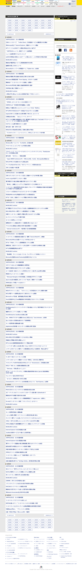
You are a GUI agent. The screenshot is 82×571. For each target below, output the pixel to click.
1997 (16, 30)
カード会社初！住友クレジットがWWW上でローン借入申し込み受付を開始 (26, 271)
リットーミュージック (40, 539)
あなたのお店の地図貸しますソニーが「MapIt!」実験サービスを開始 (24, 279)
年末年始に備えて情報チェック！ (14, 88)
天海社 (62, 539)
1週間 (68, 18)
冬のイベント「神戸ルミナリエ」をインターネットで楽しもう (22, 469)
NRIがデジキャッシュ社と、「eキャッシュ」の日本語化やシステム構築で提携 (26, 290)
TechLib (49, 558)
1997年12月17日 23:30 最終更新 (15, 202)
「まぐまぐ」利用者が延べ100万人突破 (16, 378)
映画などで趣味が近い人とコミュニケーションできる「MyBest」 (23, 108)
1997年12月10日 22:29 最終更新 (15, 331)
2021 (42, 20)
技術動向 (34, 6)
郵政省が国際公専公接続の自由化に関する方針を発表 (20, 76)
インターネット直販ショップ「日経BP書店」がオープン (21, 455)
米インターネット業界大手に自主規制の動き (17, 474)
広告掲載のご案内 (27, 563)
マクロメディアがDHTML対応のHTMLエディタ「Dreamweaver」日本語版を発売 (27, 362)
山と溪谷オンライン (39, 549)
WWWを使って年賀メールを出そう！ (16, 282)
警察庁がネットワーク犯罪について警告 (16, 311)
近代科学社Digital (39, 556)
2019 (10, 23)
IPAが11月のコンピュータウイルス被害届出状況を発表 (20, 389)
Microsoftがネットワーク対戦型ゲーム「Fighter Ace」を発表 (22, 68)
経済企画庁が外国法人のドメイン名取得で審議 (18, 446)
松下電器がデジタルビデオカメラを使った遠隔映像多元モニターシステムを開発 (27, 208)
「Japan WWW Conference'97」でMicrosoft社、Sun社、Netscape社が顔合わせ (27, 159)
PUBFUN (61, 545)
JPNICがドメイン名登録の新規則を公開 (16, 452)
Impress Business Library (24, 543)
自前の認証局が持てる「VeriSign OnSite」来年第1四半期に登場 (23, 461)
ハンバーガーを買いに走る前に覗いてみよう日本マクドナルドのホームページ (26, 346)
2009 (29, 25)
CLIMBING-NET (39, 552)
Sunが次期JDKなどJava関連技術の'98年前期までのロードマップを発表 (25, 299)
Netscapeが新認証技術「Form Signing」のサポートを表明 (21, 79)
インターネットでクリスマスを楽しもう (16, 500)
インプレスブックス (23, 553)
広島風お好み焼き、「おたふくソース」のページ (19, 116)
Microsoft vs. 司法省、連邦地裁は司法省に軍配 (18, 296)
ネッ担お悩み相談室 (11, 550)
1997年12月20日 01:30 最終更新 (15, 137)
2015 (36, 23)
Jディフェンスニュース (53, 541)
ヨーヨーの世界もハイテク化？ (14, 220)
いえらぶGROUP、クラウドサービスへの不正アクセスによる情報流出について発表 (68, 128)
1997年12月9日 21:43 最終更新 (14, 354)
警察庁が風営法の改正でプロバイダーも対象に (18, 268)
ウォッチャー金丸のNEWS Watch (15, 375)
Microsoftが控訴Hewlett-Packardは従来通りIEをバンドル (21, 257)
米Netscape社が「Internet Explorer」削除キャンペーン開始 (22, 45)
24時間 (62, 18)
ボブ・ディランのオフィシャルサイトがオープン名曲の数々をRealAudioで (26, 392)
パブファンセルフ (64, 547)
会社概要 (53, 563)
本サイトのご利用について (10, 563)
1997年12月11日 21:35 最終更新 (15, 304)
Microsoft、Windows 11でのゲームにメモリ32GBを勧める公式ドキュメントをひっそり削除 (65, 102)
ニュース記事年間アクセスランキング (16, 54)
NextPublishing (22, 556)
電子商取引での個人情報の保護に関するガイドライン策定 (21, 181)
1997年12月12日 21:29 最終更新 (15, 287)
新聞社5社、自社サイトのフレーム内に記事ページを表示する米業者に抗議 (25, 245)
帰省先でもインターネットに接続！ (15, 274)
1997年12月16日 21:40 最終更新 (15, 234)
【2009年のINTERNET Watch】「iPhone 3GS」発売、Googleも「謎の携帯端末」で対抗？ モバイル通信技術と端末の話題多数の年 (68, 146)
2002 (29, 27)
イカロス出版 (49, 537)
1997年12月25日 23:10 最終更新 (15, 39)
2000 (42, 27)
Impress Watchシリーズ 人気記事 (66, 173)
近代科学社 (36, 554)
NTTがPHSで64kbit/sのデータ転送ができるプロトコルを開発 (22, 110)
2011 (16, 25)
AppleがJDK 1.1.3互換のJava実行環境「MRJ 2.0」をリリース (22, 113)
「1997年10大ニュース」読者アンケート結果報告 (19, 51)
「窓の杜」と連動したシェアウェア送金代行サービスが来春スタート (24, 184)
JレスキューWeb (51, 545)
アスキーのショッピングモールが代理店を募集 (18, 145)
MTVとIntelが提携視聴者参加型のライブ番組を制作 (19, 343)
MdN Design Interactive (53, 554)
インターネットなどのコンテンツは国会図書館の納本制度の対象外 (23, 506)
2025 (16, 20)
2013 (49, 23)
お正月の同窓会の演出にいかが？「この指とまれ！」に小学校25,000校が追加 (26, 57)
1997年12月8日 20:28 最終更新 (14, 386)
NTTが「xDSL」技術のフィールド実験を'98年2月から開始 (21, 197)
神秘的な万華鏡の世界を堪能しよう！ (16, 340)
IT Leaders (9, 545)
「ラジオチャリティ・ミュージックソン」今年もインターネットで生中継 (25, 132)
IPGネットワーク (63, 549)
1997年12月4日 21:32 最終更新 (14, 409)
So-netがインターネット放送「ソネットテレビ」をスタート (22, 401)
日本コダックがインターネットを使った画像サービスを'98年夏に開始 (24, 175)
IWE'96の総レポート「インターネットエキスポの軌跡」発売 (22, 503)
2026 (10, 20)
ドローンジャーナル (11, 548)
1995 (29, 30)
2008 (36, 25)
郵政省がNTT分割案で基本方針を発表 (16, 395)
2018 (16, 23)
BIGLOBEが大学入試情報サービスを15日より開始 (19, 337)
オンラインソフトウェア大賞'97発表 (15, 217)
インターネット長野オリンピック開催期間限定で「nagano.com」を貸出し (26, 398)
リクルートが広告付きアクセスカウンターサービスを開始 (21, 191)
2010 (23, 25)
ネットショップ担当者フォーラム (26, 541)
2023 (29, 20)
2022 (36, 20)
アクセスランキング (62, 16)
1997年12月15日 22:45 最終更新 (15, 262)
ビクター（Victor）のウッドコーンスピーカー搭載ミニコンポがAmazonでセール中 (68, 83)
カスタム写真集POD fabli (66, 553)
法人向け (42, 6)
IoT (38, 6)
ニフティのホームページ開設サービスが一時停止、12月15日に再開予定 (25, 359)
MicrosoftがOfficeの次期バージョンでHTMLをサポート (20, 239)
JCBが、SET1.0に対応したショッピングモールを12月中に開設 (22, 421)
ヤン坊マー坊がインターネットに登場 (16, 357)
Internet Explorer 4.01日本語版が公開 (16, 429)
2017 (23, 23)
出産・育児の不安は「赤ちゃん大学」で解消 (17, 512)
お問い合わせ (20, 563)
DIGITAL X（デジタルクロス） (25, 548)
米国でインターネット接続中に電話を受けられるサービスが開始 (23, 214)
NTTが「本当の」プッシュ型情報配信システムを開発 (20, 242)
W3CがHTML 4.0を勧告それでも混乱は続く (17, 161)
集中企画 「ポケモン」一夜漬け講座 (16, 156)
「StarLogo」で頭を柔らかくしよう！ (16, 368)
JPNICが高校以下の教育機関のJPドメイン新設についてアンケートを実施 (25, 424)
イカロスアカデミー (52, 548)
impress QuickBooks (65, 543)
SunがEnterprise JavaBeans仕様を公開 (16, 314)
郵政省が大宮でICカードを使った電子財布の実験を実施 (20, 489)
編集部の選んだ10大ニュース (13, 65)
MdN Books (50, 552)
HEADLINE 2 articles (11, 426)
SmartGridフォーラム (23, 539)
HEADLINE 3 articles (11, 59)
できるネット (9, 556)
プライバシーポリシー (45, 563)
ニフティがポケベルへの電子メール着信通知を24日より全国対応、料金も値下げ (27, 349)
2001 (36, 27)
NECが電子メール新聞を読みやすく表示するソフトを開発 (21, 293)
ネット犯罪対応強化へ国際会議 (14, 412)
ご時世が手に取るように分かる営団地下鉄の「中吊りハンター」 (23, 94)
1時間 (57, 18)
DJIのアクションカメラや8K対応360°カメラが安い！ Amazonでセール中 (68, 107)
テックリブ (49, 556)
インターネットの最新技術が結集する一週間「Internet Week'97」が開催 (25, 236)
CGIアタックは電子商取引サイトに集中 (16, 124)
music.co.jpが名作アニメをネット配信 (16, 178)
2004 (16, 27)
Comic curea (63, 541)
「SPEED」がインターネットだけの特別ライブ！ (19, 102)
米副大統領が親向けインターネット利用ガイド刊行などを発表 (22, 449)
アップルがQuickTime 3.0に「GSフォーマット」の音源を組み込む (23, 164)
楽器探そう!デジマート (40, 541)
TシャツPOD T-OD (40, 543)
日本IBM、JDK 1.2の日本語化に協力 (15, 480)
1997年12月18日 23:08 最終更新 (15, 172)
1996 (23, 30)
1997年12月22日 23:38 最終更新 (15, 99)
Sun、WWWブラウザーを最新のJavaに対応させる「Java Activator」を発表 (26, 317)
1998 (10, 30)
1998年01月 (48, 34)
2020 (49, 20)
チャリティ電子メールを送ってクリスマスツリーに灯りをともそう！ (24, 418)
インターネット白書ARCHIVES (13, 558)
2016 (29, 23)
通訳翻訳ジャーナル (52, 543)
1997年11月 (11, 34)
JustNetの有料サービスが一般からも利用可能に (18, 432)
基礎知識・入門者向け (51, 6)
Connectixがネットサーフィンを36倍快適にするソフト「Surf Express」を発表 (27, 381)
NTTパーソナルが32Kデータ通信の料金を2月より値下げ (21, 48)
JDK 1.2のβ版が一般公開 (12, 167)
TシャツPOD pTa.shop (66, 551)
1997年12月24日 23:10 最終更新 (15, 73)
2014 (42, 23)
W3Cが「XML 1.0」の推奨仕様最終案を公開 (17, 365)
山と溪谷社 (36, 548)
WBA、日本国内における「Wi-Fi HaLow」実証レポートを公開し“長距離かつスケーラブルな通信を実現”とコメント (68, 59)
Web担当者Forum (10, 541)
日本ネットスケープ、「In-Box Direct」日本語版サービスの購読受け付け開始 (26, 42)
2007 (42, 25)
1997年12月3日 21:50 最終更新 (14, 437)
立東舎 (37, 545)
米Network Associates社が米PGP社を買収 (17, 492)
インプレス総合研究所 (11, 543)
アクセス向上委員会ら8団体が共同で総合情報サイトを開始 (21, 225)
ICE (60, 537)
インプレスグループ (61, 563)
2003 (23, 27)
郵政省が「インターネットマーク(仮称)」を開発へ (19, 82)
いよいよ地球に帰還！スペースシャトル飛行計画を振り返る (22, 415)
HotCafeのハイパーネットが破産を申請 (16, 486)
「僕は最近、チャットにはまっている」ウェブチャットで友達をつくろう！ (26, 254)
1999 (49, 27)
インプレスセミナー (23, 545)
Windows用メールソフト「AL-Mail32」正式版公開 (19, 142)
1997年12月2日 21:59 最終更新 (14, 466)
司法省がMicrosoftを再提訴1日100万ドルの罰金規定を (20, 194)
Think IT (8, 539)
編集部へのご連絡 (36, 563)
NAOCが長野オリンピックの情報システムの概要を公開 (20, 472)
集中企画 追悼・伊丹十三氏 (13, 126)
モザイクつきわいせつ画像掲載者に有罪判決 (17, 265)
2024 (23, 20)
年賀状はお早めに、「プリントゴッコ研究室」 (18, 509)
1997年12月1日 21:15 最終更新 (14, 497)
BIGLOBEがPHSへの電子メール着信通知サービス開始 (20, 211)
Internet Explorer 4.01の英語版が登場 (16, 440)
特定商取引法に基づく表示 (71, 563)
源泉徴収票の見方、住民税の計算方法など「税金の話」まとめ (68, 210)
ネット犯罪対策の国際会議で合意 (14, 323)
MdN (48, 550)
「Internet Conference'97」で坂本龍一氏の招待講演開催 (21, 228)
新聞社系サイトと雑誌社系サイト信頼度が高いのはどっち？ (22, 223)
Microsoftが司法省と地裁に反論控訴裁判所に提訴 (19, 85)
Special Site (61, 39)
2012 (10, 25)
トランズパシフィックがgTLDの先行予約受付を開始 (19, 483)
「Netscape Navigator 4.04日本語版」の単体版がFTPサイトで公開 (24, 276)
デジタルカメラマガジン (12, 554)
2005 (10, 27)
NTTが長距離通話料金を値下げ (14, 248)
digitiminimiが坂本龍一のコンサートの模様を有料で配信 (21, 326)
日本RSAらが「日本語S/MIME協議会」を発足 (18, 105)
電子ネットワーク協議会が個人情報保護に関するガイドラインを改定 (24, 443)
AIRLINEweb (50, 539)
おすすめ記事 (61, 196)
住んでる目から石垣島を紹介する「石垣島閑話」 (19, 320)
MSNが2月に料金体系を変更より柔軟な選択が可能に (20, 129)
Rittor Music (36, 537)
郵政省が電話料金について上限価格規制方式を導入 (19, 62)
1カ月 (74, 18)
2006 (49, 25)
